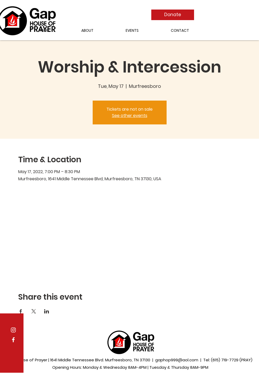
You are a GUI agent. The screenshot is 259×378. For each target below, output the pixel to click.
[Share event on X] (33, 311)
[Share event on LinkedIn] (46, 311)
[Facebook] (13, 339)
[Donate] (172, 15)
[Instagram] (13, 330)
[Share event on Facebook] (20, 311)
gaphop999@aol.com (176, 360)
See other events (129, 115)
